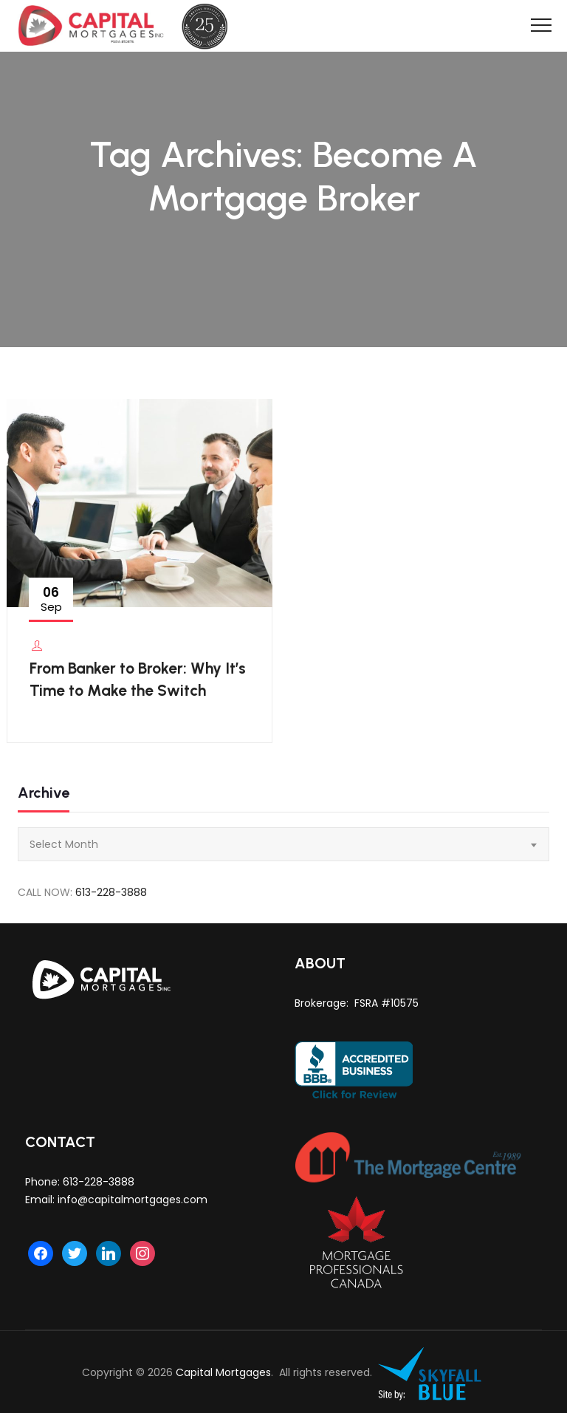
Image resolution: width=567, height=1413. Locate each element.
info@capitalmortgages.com (132, 1199)
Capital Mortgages (223, 1372)
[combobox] (283, 844)
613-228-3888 (111, 892)
